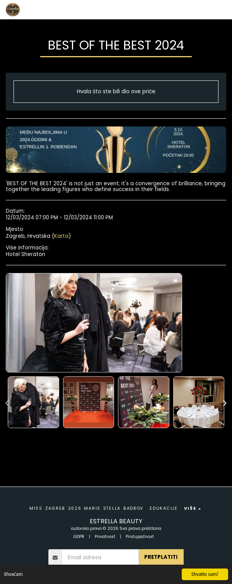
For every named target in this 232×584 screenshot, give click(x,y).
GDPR (78, 537)
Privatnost (105, 537)
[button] (221, 9)
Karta (61, 236)
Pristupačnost (140, 537)
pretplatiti (160, 557)
